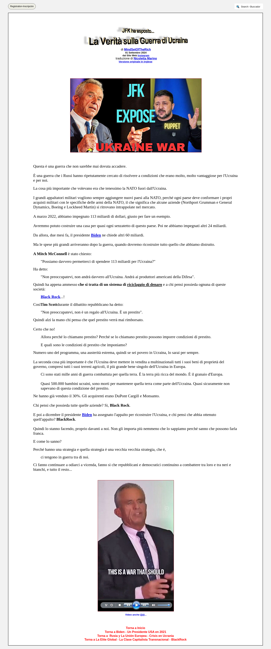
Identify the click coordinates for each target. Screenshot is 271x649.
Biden (96, 235)
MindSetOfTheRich (137, 49)
